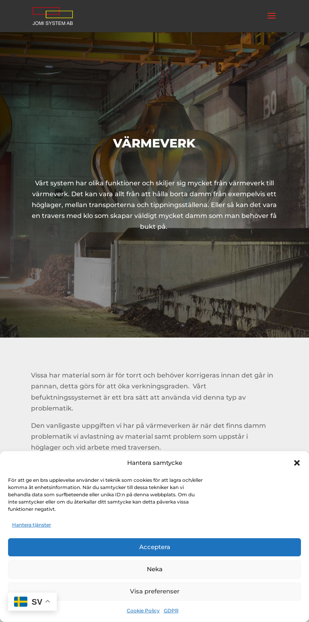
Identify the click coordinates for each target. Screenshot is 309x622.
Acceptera (154, 547)
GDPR (171, 610)
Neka (155, 569)
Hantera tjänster (31, 525)
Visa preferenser (154, 591)
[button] (297, 463)
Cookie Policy (143, 610)
